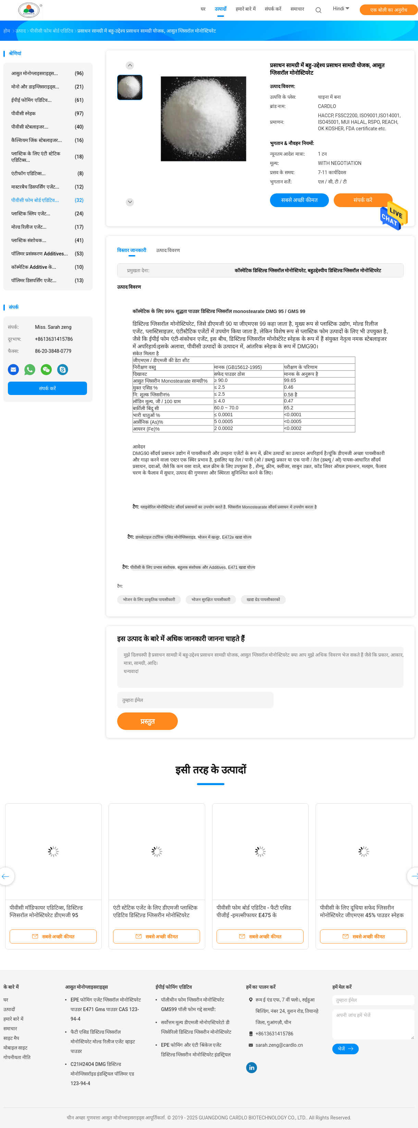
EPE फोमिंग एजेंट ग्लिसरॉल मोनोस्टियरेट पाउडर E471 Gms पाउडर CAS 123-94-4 (106, 1009)
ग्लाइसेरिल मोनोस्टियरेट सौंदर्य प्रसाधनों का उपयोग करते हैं (182, 507)
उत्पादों (9, 1009)
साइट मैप (11, 1038)
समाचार (10, 1028)
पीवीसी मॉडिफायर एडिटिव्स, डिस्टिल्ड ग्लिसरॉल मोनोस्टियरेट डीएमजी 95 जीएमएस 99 (253, 915)
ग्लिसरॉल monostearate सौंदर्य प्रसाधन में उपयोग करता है (272, 507)
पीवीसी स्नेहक (47, 113)
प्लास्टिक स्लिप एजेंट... (47, 213)
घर (5, 1000)
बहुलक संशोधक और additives (201, 567)
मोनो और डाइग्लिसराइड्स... (47, 86)
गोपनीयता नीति (16, 1057)
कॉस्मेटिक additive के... (47, 267)
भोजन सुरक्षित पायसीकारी (211, 599)
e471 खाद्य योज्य (241, 567)
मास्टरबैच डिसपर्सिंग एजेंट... (47, 186)
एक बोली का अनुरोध (388, 10)
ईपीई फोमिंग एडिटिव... (47, 100)
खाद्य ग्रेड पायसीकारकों (263, 599)
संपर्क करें (47, 388)
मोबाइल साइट (15, 1048)
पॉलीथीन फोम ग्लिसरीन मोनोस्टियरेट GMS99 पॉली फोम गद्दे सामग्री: (192, 1004)
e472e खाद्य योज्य (236, 537)
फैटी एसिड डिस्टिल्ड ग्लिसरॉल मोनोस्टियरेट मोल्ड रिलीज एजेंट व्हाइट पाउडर (103, 1041)
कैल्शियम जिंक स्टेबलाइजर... (47, 140)
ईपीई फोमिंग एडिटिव (174, 987)
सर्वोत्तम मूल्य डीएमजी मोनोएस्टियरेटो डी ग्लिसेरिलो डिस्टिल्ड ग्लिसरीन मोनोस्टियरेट (196, 1027)
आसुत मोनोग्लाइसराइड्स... (47, 73)
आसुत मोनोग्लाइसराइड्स (86, 987)
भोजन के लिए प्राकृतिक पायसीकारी (149, 599)
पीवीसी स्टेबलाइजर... (47, 126)
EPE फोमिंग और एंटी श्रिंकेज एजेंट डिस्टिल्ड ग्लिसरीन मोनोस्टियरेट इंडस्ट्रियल (196, 1049)
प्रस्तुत (147, 721)
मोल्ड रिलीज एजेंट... (47, 227)
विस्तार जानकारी (132, 250)
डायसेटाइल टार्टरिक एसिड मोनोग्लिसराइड (165, 537)
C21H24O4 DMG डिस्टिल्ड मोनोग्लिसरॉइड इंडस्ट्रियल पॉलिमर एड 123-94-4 (102, 1073)
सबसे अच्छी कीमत (299, 200)
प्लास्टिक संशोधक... (47, 240)
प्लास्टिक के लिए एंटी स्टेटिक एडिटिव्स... (47, 157)
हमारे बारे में (13, 1019)
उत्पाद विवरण (168, 250)
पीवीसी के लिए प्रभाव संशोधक (152, 567)
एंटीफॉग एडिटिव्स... (47, 173)
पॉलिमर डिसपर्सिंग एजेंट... (47, 280)
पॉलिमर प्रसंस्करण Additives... (47, 253)
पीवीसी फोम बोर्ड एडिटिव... (47, 200)
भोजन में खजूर (209, 537)
